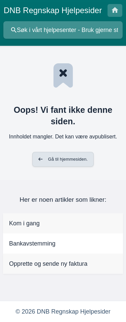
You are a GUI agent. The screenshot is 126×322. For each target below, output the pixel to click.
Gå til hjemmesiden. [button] (68, 159)
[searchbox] (63, 30)
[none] (53, 10)
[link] (63, 223)
